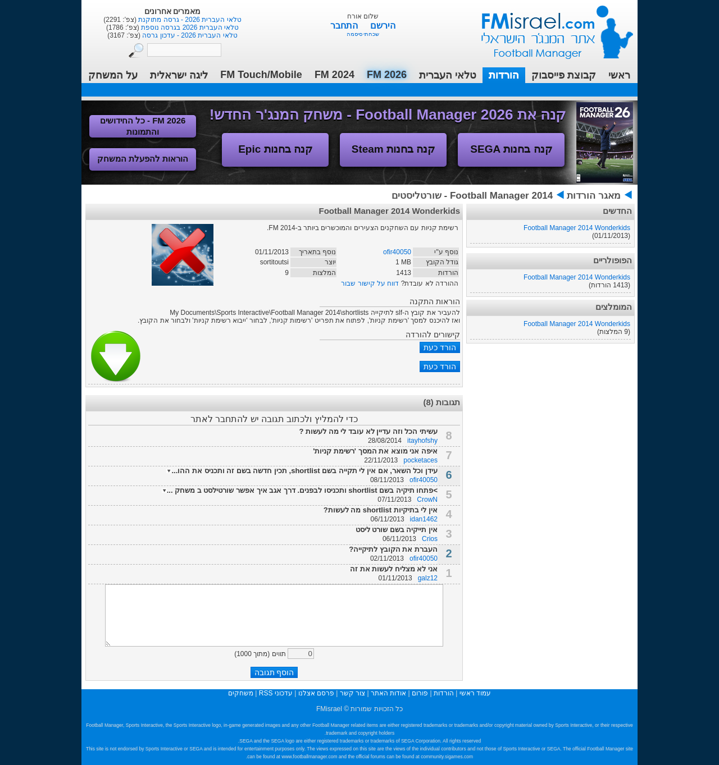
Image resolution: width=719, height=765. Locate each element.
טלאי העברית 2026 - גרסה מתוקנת (189, 20)
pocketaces (420, 460)
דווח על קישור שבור (370, 283)
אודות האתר (388, 693)
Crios (430, 539)
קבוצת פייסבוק (563, 75)
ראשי (619, 75)
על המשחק (113, 75)
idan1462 (424, 519)
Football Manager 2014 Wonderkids (577, 228)
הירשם (382, 25)
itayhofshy (422, 441)
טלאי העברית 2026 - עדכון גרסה (189, 35)
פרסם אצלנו (316, 693)
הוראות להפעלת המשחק (142, 158)
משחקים (240, 693)
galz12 (428, 578)
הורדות (504, 75)
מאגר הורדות (594, 195)
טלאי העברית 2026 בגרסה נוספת (189, 27)
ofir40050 (397, 252)
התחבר (345, 25)
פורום (420, 693)
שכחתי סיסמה (363, 34)
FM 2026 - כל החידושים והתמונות (143, 126)
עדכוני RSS (276, 693)
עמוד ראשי (550, 28)
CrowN (427, 499)
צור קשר (352, 693)
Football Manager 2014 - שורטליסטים (472, 195)
